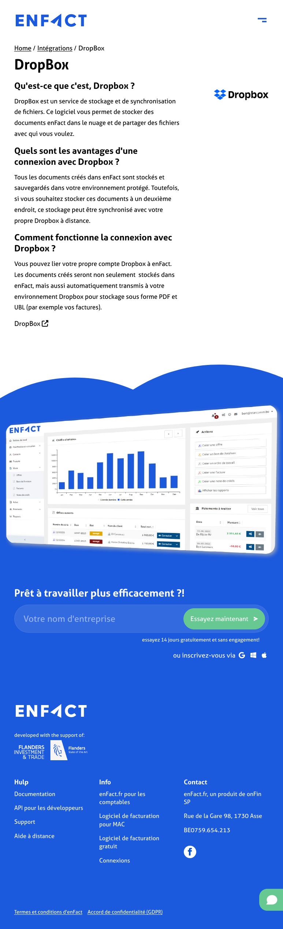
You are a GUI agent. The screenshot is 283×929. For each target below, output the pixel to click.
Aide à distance (34, 836)
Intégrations (54, 48)
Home (22, 48)
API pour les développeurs (48, 808)
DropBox (31, 323)
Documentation (34, 794)
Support (24, 822)
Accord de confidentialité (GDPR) (125, 911)
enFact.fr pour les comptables (122, 798)
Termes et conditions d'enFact (48, 911)
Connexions (114, 860)
